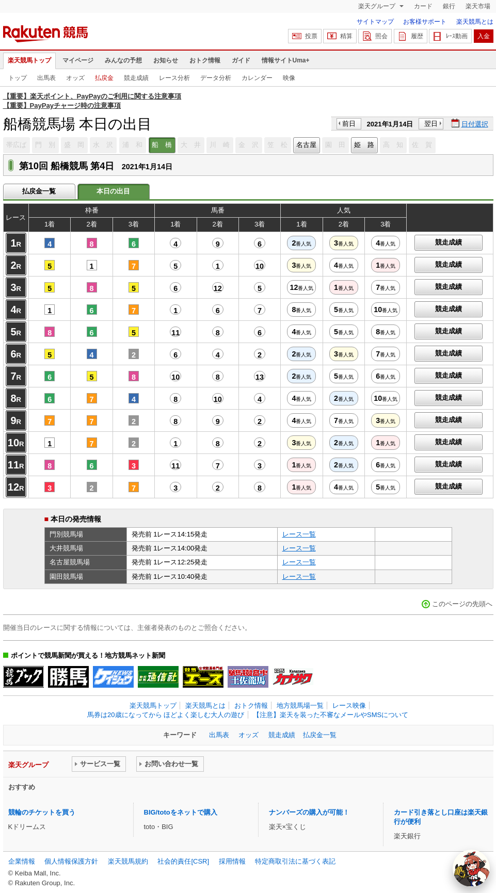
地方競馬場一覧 (300, 705)
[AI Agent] (471, 868)
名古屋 (306, 145)
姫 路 (364, 145)
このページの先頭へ (462, 604)
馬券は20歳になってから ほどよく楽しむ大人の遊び (165, 715)
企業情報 (21, 861)
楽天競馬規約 (128, 861)
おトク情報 (204, 60)
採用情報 (232, 861)
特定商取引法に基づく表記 (295, 861)
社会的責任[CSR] (183, 861)
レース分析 (174, 78)
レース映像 (349, 705)
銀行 (449, 6)
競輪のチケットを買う (41, 812)
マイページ (77, 60)
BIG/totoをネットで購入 (180, 812)
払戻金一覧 (39, 191)
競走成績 (136, 78)
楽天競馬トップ (29, 60)
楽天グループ (377, 6)
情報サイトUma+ (286, 60)
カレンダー (257, 78)
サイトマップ (375, 21)
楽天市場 (478, 6)
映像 (289, 78)
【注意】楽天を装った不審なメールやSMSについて (330, 715)
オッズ (75, 78)
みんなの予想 (123, 60)
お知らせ (165, 60)
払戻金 (104, 78)
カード (423, 6)
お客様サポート (424, 21)
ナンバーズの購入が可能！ (309, 812)
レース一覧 (299, 534)
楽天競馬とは (474, 21)
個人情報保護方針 (71, 861)
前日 (349, 123)
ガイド (241, 60)
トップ (17, 78)
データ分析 (215, 78)
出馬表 (46, 78)
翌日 (431, 123)
